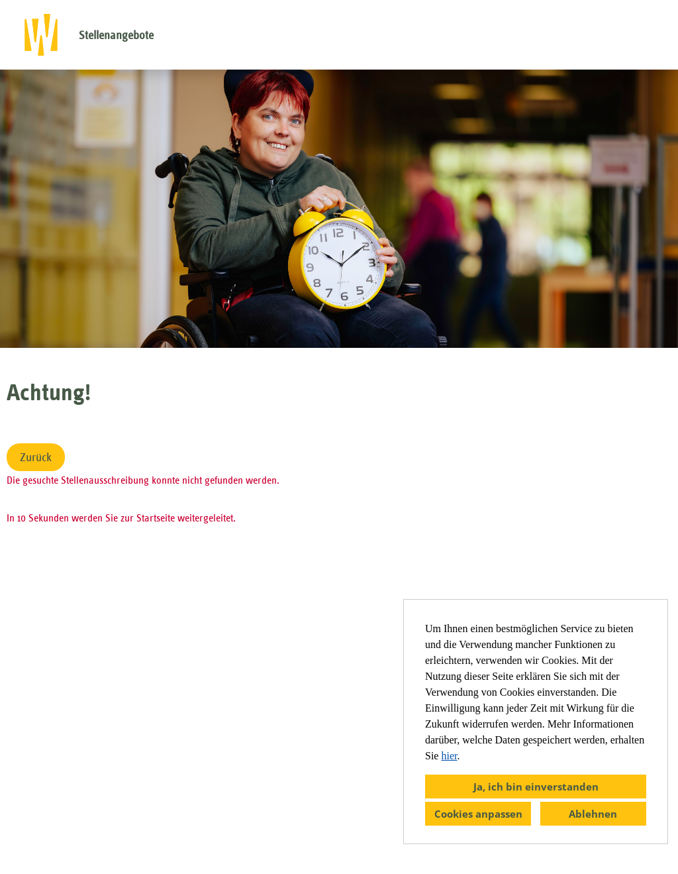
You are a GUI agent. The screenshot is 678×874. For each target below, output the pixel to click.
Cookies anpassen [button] (478, 813)
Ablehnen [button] (593, 813)
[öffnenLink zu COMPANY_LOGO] (41, 35)
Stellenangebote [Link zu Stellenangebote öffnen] (116, 35)
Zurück (36, 457)
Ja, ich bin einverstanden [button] (536, 786)
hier (449, 755)
